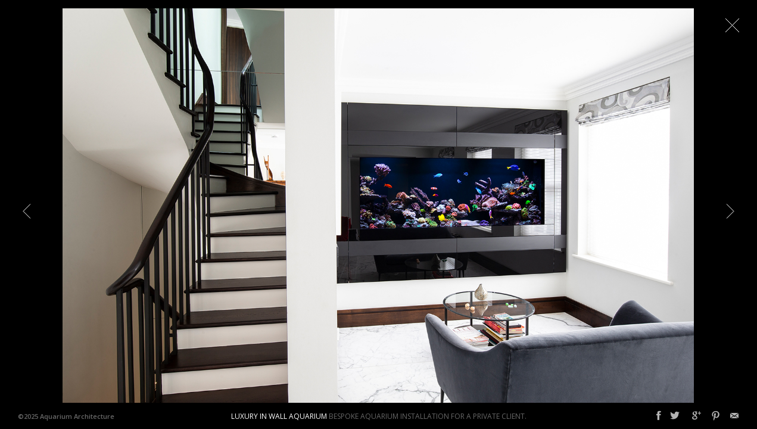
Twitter (675, 416)
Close (732, 25)
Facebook (658, 416)
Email (734, 416)
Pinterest (715, 416)
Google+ (696, 416)
